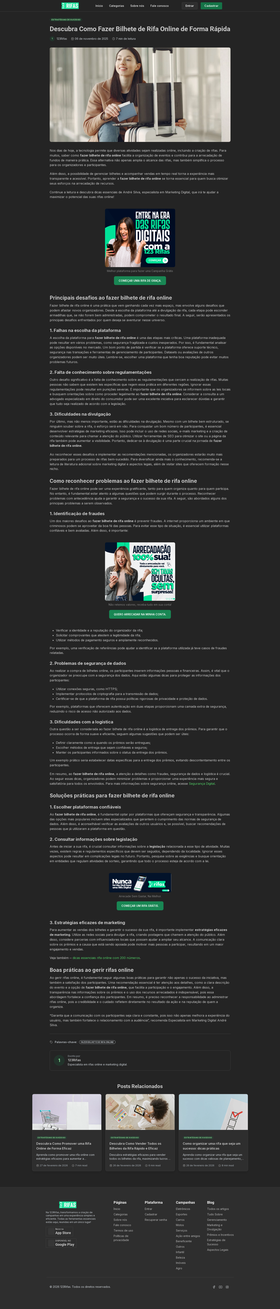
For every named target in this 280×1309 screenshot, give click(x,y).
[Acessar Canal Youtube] (220, 1287)
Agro (179, 1268)
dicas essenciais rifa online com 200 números (106, 958)
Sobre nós (137, 5)
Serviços (181, 1230)
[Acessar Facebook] (214, 1287)
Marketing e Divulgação (215, 1227)
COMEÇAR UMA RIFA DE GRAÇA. (140, 280)
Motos (180, 1225)
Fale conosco (159, 5)
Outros (180, 1246)
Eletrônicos (183, 1208)
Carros (180, 1219)
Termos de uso (123, 1230)
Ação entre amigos (188, 1236)
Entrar (148, 1208)
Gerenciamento (217, 1219)
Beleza (180, 1257)
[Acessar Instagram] (227, 1287)
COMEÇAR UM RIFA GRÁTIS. (140, 905)
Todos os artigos (218, 1208)
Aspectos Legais (217, 1249)
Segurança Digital (202, 784)
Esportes (181, 1214)
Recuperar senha (156, 1219)
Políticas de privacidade (121, 1238)
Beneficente (184, 1241)
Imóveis (181, 1262)
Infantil (180, 1252)
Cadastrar (151, 1214)
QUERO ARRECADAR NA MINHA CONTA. (140, 614)
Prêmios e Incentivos (220, 1234)
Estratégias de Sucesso (216, 1242)
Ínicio (117, 1208)
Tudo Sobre (215, 1214)
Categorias (116, 5)
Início (99, 5)
